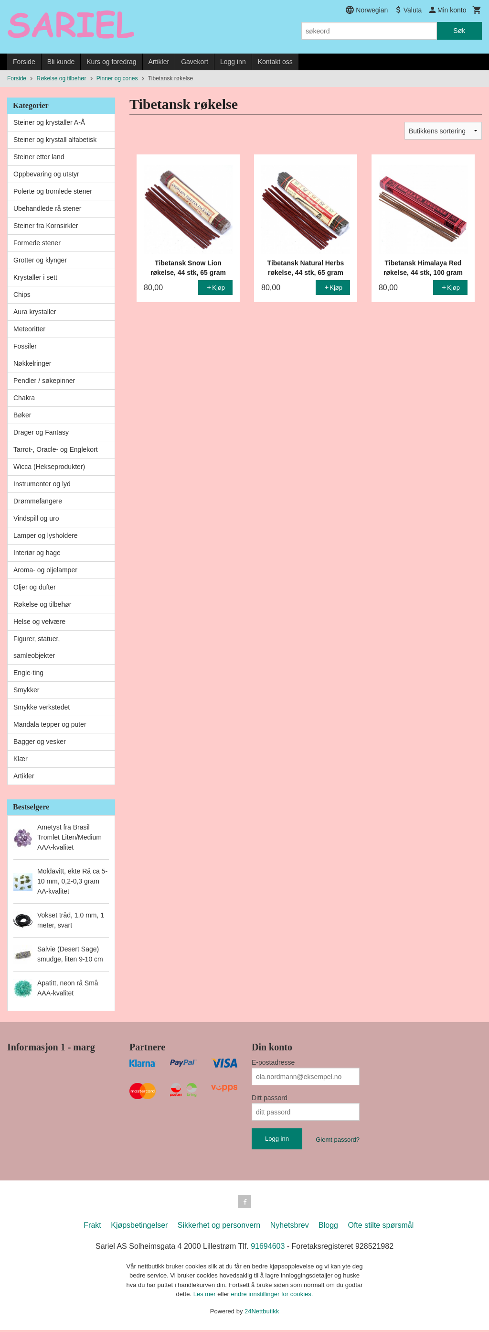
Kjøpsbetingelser (139, 1227)
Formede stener (37, 243)
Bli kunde (61, 62)
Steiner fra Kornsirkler (45, 225)
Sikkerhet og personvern (219, 1227)
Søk (459, 30)
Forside (24, 62)
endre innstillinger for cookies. (272, 1295)
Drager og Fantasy (41, 432)
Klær (20, 759)
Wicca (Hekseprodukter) (49, 466)
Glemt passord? (338, 1139)
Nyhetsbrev (289, 1227)
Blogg (328, 1227)
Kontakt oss (275, 62)
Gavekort (194, 62)
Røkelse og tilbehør (42, 604)
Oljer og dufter (34, 587)
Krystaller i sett (35, 277)
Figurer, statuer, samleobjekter (36, 647)
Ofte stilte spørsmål (381, 1227)
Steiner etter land (38, 157)
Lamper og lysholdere (45, 535)
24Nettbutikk (261, 1313)
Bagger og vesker (39, 741)
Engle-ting (28, 673)
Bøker (22, 415)
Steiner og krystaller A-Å (49, 122)
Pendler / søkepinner (44, 380)
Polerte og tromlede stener (52, 191)
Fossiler (25, 346)
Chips (22, 294)
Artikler (159, 62)
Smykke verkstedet (41, 707)
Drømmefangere (37, 501)
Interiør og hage (37, 553)
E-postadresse (273, 1062)
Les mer (205, 1295)
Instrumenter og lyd (42, 484)
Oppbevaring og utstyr (46, 174)
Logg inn (233, 62)
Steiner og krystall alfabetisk (54, 139)
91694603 (268, 1248)
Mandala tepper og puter (49, 724)
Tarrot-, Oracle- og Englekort (55, 449)
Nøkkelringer (32, 363)
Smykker (26, 690)
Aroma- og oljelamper (45, 570)
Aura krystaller (34, 312)
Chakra (24, 398)
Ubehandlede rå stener (47, 208)
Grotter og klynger (40, 260)
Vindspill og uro (36, 518)
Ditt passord (269, 1098)
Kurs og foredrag (111, 62)
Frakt (92, 1227)
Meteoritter (29, 329)
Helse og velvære (39, 621)
